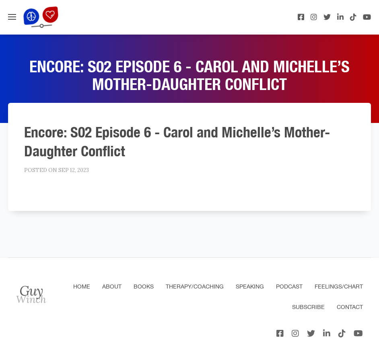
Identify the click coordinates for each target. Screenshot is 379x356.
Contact (350, 307)
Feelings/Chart (339, 286)
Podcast (289, 286)
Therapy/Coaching (195, 286)
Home (81, 286)
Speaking (250, 286)
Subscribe (308, 307)
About (112, 286)
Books (144, 286)
